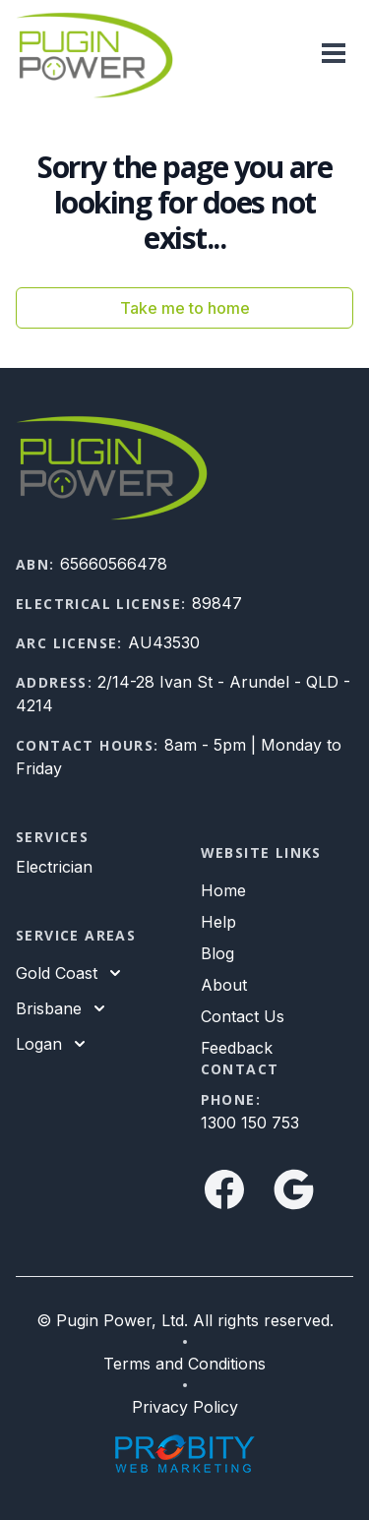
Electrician (54, 867)
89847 (217, 603)
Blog (217, 953)
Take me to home (185, 308)
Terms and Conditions (184, 1363)
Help (218, 922)
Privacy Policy (185, 1407)
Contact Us (242, 1016)
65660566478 (113, 564)
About (224, 985)
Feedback (237, 1048)
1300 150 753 (250, 1122)
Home (223, 890)
